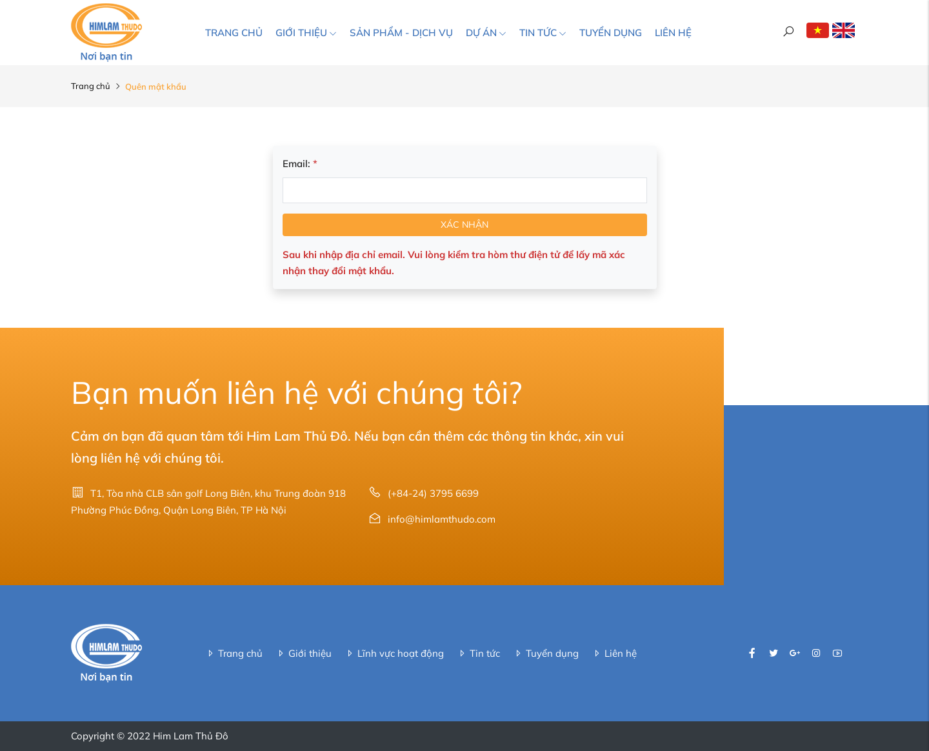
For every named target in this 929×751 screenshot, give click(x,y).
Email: (300, 163)
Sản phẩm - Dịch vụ (401, 32)
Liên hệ (673, 32)
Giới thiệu (306, 32)
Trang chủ (234, 32)
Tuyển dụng (610, 32)
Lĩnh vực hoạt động (394, 653)
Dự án (486, 32)
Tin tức (542, 32)
